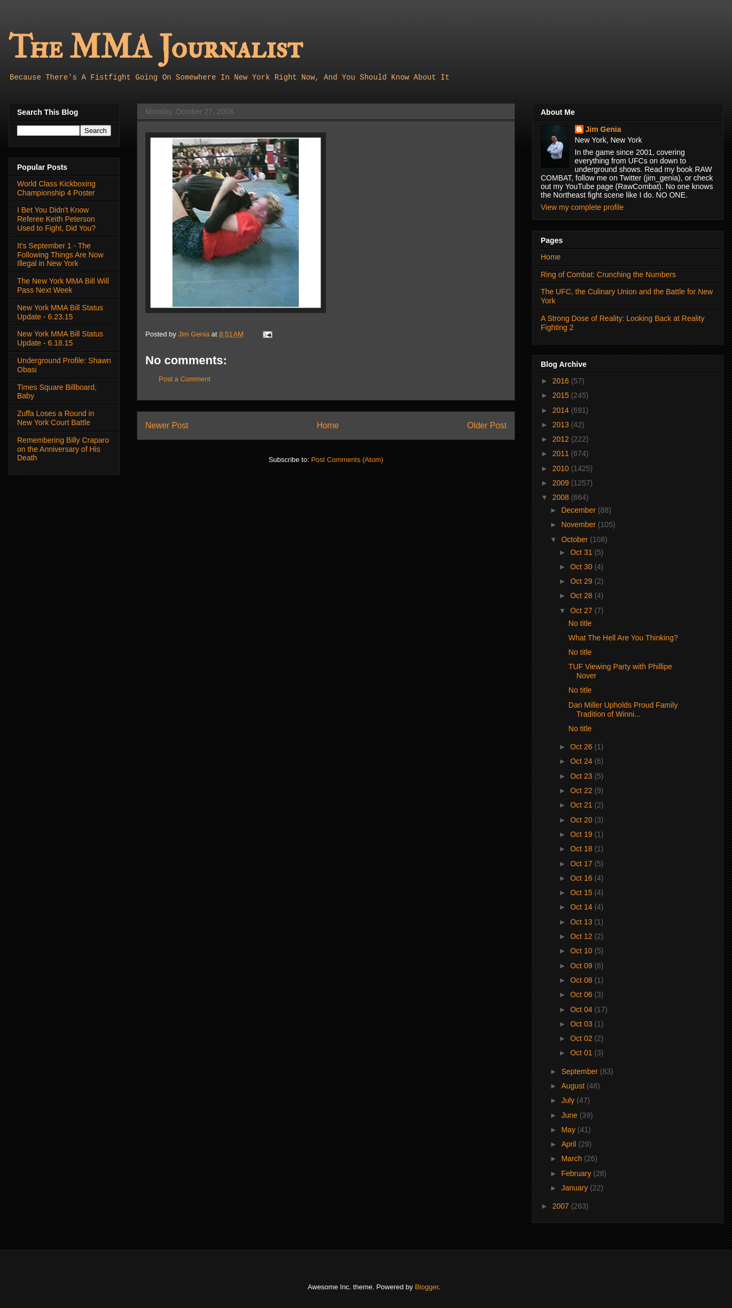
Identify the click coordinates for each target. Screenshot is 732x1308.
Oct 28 (582, 595)
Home (328, 425)
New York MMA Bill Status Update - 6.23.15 (60, 312)
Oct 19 (582, 834)
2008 (561, 497)
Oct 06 (582, 994)
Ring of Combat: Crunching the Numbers (608, 274)
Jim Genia (603, 129)
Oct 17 (582, 863)
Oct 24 (582, 761)
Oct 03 (582, 1024)
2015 (561, 395)
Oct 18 (582, 848)
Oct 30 (582, 566)
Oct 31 (582, 552)
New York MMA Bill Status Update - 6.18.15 (60, 338)
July (569, 1100)
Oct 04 (582, 1009)
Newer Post (167, 425)
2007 (561, 1206)
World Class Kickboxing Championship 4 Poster (56, 188)
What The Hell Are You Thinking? (623, 637)
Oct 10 (582, 950)
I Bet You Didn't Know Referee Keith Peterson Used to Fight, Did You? (56, 219)
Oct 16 (582, 878)
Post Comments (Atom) (347, 460)
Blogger (426, 1287)
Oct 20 (582, 820)
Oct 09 (582, 965)
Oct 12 (582, 936)
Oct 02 (582, 1038)
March (572, 1158)
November (579, 524)
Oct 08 (582, 980)
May (569, 1129)
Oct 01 (582, 1052)
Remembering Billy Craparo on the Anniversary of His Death (63, 449)
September (580, 1071)
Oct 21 (582, 805)
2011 (561, 453)
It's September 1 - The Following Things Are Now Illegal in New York (60, 254)
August (573, 1086)
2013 (561, 424)
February (577, 1173)
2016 (561, 381)
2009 (561, 483)
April (569, 1144)
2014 (561, 410)
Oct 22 (582, 790)
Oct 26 (582, 746)
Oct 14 (582, 907)
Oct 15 (582, 892)
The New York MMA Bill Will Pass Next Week (63, 285)
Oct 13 (582, 922)
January (575, 1188)
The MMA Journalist (155, 48)
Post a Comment (185, 379)
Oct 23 (582, 776)
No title (580, 623)
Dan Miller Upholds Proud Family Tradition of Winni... (623, 709)
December (579, 510)
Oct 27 (582, 610)
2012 (561, 439)
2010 (561, 468)
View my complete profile (582, 207)
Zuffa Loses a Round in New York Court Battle (56, 418)
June (570, 1115)
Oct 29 (582, 581)
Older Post (487, 425)
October (575, 539)
